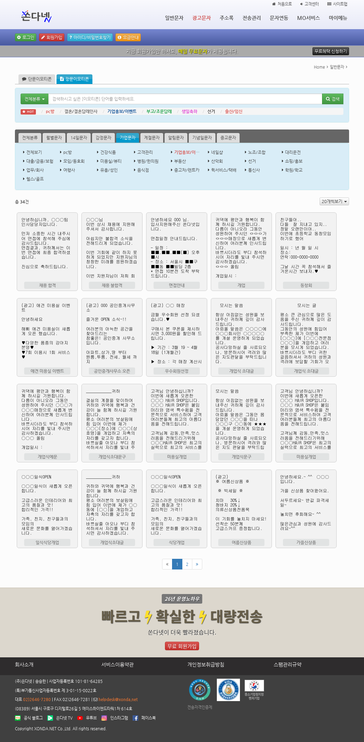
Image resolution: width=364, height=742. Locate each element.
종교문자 (228, 137)
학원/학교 (294, 170)
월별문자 (54, 137)
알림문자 (176, 137)
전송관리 (251, 18)
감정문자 (103, 137)
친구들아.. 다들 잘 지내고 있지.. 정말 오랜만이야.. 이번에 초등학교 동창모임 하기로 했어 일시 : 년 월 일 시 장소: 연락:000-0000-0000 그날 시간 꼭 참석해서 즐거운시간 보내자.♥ (306, 247)
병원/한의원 (148, 161)
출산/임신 (233, 111)
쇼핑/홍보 (294, 161)
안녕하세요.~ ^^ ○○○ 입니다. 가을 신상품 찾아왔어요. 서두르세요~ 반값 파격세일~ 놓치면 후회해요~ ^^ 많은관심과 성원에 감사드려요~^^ (306, 504)
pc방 (50, 111)
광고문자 (201, 18)
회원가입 (51, 37)
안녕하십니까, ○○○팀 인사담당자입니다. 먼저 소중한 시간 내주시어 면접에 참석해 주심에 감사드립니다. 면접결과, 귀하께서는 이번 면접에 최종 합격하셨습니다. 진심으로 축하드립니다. (47, 247)
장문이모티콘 (74, 78)
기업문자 (127, 137)
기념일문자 (202, 137)
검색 (332, 98)
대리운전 (293, 152)
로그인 (25, 37)
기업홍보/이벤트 (121, 111)
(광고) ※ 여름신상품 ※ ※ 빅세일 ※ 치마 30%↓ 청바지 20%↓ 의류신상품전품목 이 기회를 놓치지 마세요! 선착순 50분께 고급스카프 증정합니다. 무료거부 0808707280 (241, 504)
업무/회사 (35, 170)
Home (319, 67)
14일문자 (78, 137)
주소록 (227, 18)
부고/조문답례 (159, 111)
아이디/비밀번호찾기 (90, 37)
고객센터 (309, 4)
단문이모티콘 (37, 78)
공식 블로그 (33, 718)
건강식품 (108, 152)
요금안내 (128, 37)
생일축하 (189, 111)
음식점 (143, 170)
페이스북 (148, 718)
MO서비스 (308, 18)
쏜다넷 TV (64, 718)
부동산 (180, 161)
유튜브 (91, 718)
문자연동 (279, 18)
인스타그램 (119, 718)
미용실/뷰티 (111, 161)
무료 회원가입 (182, 646)
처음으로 (282, 4)
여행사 (69, 170)
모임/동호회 (74, 161)
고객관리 (145, 152)
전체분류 (30, 137)
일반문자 (174, 18)
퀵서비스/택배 (223, 170)
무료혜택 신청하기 (331, 51)
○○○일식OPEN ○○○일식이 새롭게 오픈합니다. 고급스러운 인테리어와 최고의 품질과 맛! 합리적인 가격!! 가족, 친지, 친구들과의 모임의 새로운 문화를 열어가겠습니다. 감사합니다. (47, 504)
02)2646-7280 (37, 699)
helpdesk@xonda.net (118, 699)
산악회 (217, 161)
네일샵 (217, 152)
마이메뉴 (338, 18)
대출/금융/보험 (39, 161)
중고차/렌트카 (186, 170)
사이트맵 (337, 4)
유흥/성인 (109, 170)
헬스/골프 (35, 178)
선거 (211, 111)
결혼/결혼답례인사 (80, 111)
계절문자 (152, 137)
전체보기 (34, 152)
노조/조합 (257, 152)
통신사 (254, 170)
